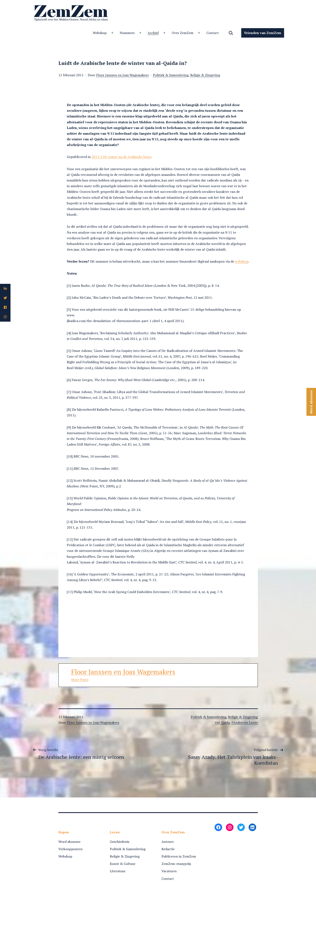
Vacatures (169, 871)
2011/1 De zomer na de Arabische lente (121, 156)
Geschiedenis (119, 841)
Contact (212, 32)
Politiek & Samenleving (171, 75)
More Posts (79, 679)
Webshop (100, 32)
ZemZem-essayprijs (176, 863)
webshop (241, 261)
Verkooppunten (70, 849)
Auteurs (167, 841)
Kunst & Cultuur (122, 863)
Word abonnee (69, 841)
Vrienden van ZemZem (262, 32)
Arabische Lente (245, 722)
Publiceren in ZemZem (178, 856)
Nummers (127, 32)
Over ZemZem (182, 32)
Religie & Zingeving (205, 75)
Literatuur (118, 871)
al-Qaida (223, 722)
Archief (153, 32)
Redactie (167, 849)
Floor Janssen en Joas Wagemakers (122, 75)
